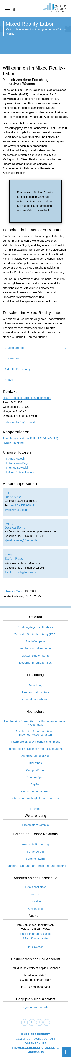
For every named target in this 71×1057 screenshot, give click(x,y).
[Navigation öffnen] (7, 9)
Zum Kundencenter (36, 938)
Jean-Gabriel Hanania (21, 472)
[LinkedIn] (32, 1022)
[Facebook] (24, 1022)
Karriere (35, 894)
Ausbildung (35, 901)
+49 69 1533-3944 (22, 505)
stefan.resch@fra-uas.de (21, 572)
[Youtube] (47, 1022)
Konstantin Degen (19, 463)
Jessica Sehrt (13, 591)
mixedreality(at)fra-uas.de (20, 422)
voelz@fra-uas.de (16, 509)
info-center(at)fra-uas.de (36, 933)
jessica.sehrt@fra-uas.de (21, 540)
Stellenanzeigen (36, 886)
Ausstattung (12, 358)
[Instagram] (39, 1022)
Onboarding (35, 908)
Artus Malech (16, 458)
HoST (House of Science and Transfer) (27, 397)
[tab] (35, 347)
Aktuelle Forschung (17, 369)
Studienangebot (15, 347)
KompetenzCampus (36, 824)
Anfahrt (9, 379)
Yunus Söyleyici (18, 467)
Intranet (36, 808)
